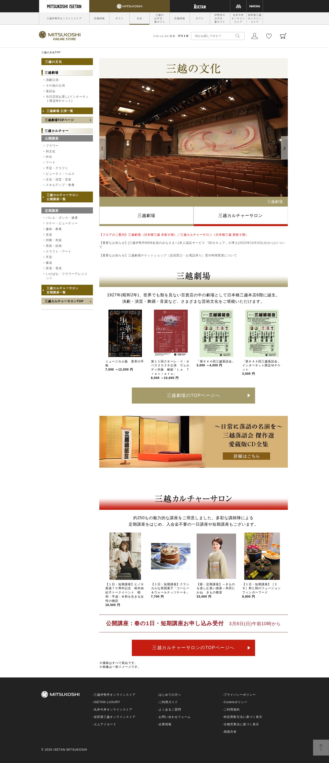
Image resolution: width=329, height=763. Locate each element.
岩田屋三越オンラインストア (254, 18)
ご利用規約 (232, 709)
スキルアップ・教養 (60, 185)
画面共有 (230, 731)
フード (50, 162)
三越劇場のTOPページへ (193, 395)
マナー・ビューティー (62, 223)
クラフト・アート (58, 251)
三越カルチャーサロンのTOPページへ (193, 647)
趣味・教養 (54, 229)
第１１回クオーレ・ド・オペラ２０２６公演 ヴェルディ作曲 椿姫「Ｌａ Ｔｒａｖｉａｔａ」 (170, 370)
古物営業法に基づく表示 (241, 724)
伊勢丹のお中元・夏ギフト (219, 18)
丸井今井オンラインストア (238, 18)
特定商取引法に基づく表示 (243, 717)
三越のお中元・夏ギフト (159, 18)
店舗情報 (99, 18)
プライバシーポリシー (240, 694)
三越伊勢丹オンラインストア (64, 18)
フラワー (52, 145)
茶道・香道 (54, 268)
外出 (49, 157)
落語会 (50, 91)
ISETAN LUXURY (107, 702)
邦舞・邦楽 (54, 240)
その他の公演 (55, 85)
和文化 (50, 151)
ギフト (119, 18)
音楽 (49, 234)
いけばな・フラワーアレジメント (66, 276)
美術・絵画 (54, 246)
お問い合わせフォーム (175, 717)
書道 (49, 263)
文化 (139, 18)
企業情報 (165, 724)
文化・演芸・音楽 (58, 179)
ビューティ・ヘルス (60, 174)
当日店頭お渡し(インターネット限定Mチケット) (67, 99)
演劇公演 (52, 80)
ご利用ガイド (168, 702)
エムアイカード (105, 724)
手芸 (49, 257)
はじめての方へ (170, 694)
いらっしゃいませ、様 (171, 36)
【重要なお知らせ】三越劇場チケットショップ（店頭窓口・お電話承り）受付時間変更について (168, 255)
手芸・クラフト (57, 168)
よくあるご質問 (170, 709)
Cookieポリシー (235, 702)
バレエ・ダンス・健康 (62, 217)
